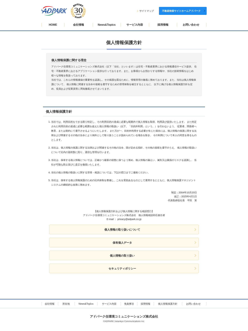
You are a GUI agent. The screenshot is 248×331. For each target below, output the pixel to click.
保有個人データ (122, 242)
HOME (53, 24)
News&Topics (107, 24)
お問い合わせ (191, 24)
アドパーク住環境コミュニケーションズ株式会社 (124, 316)
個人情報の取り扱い (122, 255)
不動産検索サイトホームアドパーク (181, 11)
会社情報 (78, 24)
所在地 (66, 303)
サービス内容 (134, 24)
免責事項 (129, 303)
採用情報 (162, 24)
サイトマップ (146, 11)
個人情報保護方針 (167, 303)
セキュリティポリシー (122, 268)
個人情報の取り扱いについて (122, 229)
